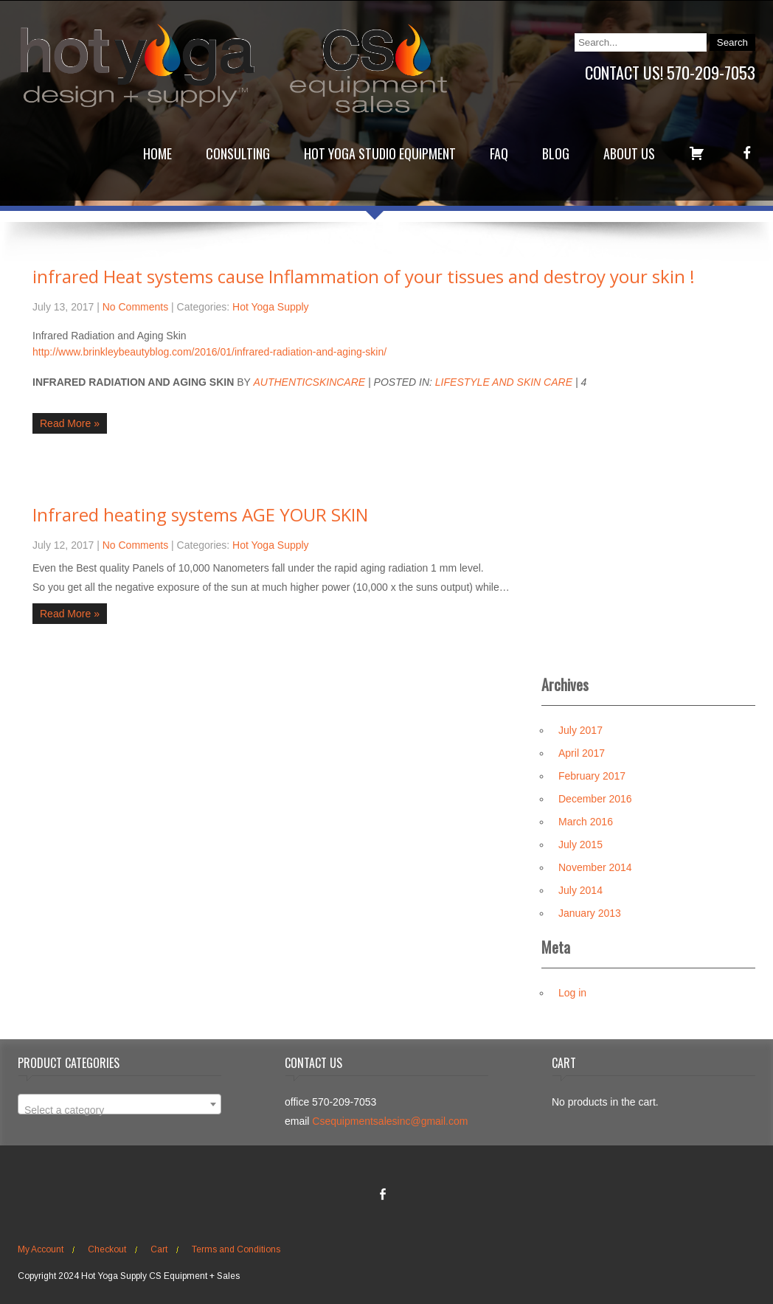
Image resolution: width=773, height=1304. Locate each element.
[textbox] (119, 1110)
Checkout (107, 1249)
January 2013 (589, 913)
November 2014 (595, 867)
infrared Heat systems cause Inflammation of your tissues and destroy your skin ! (363, 276)
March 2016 (585, 822)
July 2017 (580, 730)
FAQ (499, 153)
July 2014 (580, 890)
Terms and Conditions (236, 1249)
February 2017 (591, 776)
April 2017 (581, 753)
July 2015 (580, 844)
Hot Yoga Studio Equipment (380, 153)
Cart (158, 1249)
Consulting (238, 153)
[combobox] (119, 1104)
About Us (629, 153)
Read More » (70, 423)
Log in (572, 993)
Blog (555, 153)
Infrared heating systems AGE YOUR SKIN (200, 514)
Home (157, 153)
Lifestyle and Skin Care (503, 382)
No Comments (135, 307)
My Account (40, 1249)
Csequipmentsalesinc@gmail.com (390, 1121)
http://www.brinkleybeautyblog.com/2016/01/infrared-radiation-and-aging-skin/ (209, 352)
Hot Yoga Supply (270, 307)
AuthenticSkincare (309, 382)
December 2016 (595, 799)
